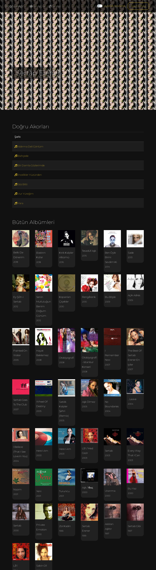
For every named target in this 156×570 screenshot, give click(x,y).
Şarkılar (55, 6)
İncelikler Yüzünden (28, 174)
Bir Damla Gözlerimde (29, 165)
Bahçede (21, 155)
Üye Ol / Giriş (138, 6)
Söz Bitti (20, 184)
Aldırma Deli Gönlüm (28, 146)
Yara (18, 203)
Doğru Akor (14, 6)
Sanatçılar (38, 6)
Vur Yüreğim (24, 193)
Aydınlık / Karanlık (114, 5)
